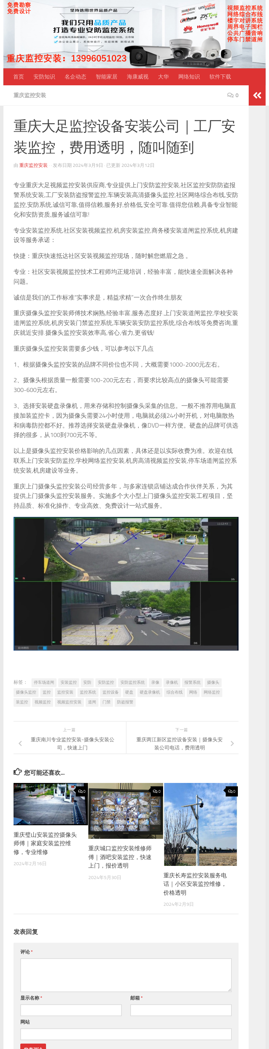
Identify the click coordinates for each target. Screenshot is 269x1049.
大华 (163, 76)
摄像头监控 (26, 692)
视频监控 (43, 702)
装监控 (22, 702)
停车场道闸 (44, 682)
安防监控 (106, 682)
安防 (87, 682)
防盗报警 (125, 702)
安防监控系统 (132, 682)
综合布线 (174, 692)
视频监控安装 (69, 702)
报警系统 (192, 682)
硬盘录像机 (150, 692)
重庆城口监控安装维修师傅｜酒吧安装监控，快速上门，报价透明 (120, 857)
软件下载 (220, 76)
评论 (26, 952)
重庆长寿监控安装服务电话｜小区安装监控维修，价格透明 (195, 884)
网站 (25, 1022)
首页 (18, 76)
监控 (47, 692)
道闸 (92, 702)
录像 (155, 682)
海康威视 (138, 76)
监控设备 (111, 692)
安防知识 (44, 76)
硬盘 (129, 692)
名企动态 (75, 76)
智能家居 (106, 76)
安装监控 (69, 682)
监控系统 (88, 692)
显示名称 (31, 998)
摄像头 (213, 682)
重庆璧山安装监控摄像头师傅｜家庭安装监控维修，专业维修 (45, 843)
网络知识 (189, 76)
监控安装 (65, 692)
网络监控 (212, 692)
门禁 (107, 702)
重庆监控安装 (30, 95)
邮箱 (136, 998)
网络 (193, 692)
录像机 (172, 682)
